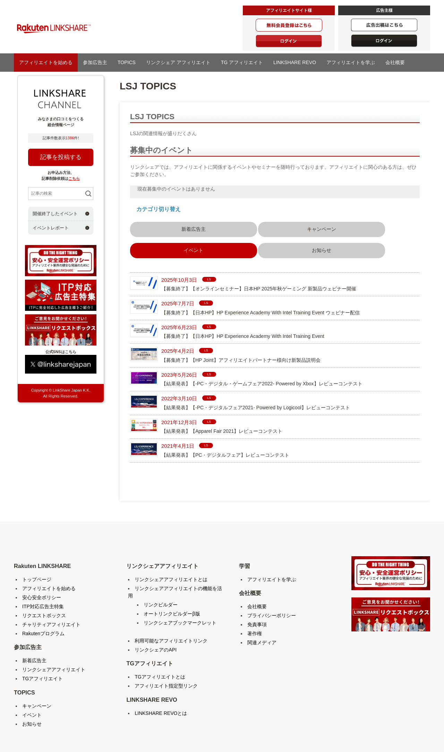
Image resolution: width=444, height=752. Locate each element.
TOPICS (127, 62)
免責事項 (257, 595)
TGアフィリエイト (42, 649)
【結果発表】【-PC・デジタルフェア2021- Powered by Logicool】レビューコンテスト (255, 378)
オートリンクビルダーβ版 (172, 584)
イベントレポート (51, 227)
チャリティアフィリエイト (51, 595)
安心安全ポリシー (41, 568)
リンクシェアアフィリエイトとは (171, 550)
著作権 (254, 604)
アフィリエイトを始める (45, 62)
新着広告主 (159, 228)
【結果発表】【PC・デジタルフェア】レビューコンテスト (225, 425)
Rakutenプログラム (43, 604)
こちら (74, 178)
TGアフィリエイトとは (160, 647)
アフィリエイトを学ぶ (350, 62)
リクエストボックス (44, 586)
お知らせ (349, 228)
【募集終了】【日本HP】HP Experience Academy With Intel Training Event (242, 307)
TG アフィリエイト (242, 62)
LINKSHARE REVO (294, 62)
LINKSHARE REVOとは (161, 684)
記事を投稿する (61, 157)
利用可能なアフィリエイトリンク (171, 611)
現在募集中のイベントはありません (176, 189)
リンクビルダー (161, 575)
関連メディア (261, 613)
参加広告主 (95, 62)
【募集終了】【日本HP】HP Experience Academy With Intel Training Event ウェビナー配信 (260, 283)
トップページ (36, 550)
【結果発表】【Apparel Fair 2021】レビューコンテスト (221, 402)
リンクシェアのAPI (156, 620)
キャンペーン (222, 228)
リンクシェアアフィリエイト (53, 640)
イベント (32, 685)
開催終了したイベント (55, 213)
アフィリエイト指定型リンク (166, 656)
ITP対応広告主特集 (43, 577)
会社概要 (395, 62)
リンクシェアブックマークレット (180, 593)
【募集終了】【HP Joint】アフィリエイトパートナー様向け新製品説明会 (241, 330)
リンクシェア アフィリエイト (178, 62)
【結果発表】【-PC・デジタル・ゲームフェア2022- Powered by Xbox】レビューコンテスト (261, 354)
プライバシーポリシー (271, 586)
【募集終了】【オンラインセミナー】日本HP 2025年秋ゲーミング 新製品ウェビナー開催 (258, 259)
